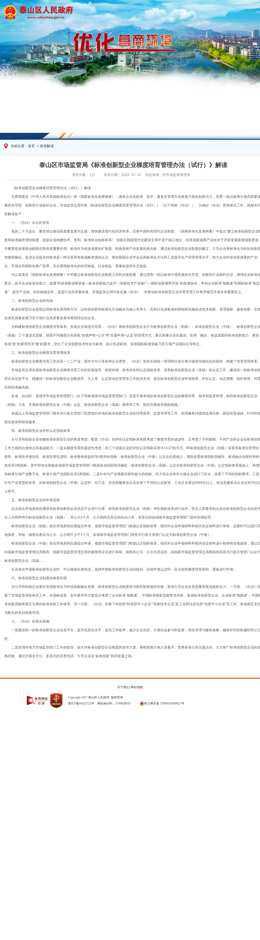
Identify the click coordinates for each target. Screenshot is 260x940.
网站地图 (137, 687)
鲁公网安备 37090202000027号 (162, 703)
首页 (32, 146)
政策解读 (47, 146)
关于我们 (123, 687)
